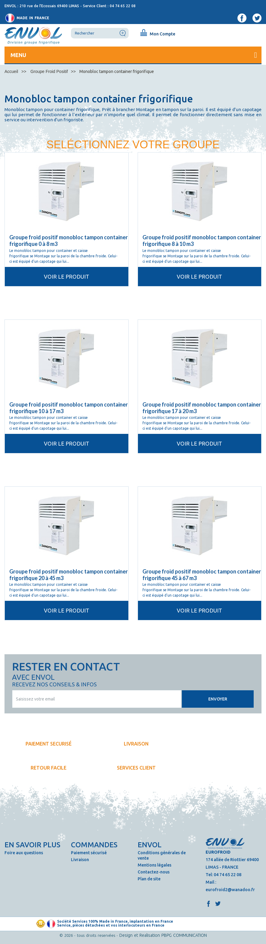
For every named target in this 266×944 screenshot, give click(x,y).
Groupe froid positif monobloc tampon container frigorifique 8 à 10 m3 (201, 240)
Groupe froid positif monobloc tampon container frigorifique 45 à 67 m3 (201, 574)
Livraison (80, 859)
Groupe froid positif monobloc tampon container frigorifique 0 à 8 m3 (68, 240)
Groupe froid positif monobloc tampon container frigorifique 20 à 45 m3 (68, 574)
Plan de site (149, 878)
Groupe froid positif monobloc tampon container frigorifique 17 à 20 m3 (201, 407)
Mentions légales (154, 865)
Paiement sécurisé (89, 852)
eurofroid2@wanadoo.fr (230, 889)
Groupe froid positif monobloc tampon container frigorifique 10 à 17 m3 (68, 407)
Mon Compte (162, 34)
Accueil (11, 71)
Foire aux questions (24, 852)
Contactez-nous (154, 872)
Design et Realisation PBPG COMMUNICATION (163, 935)
